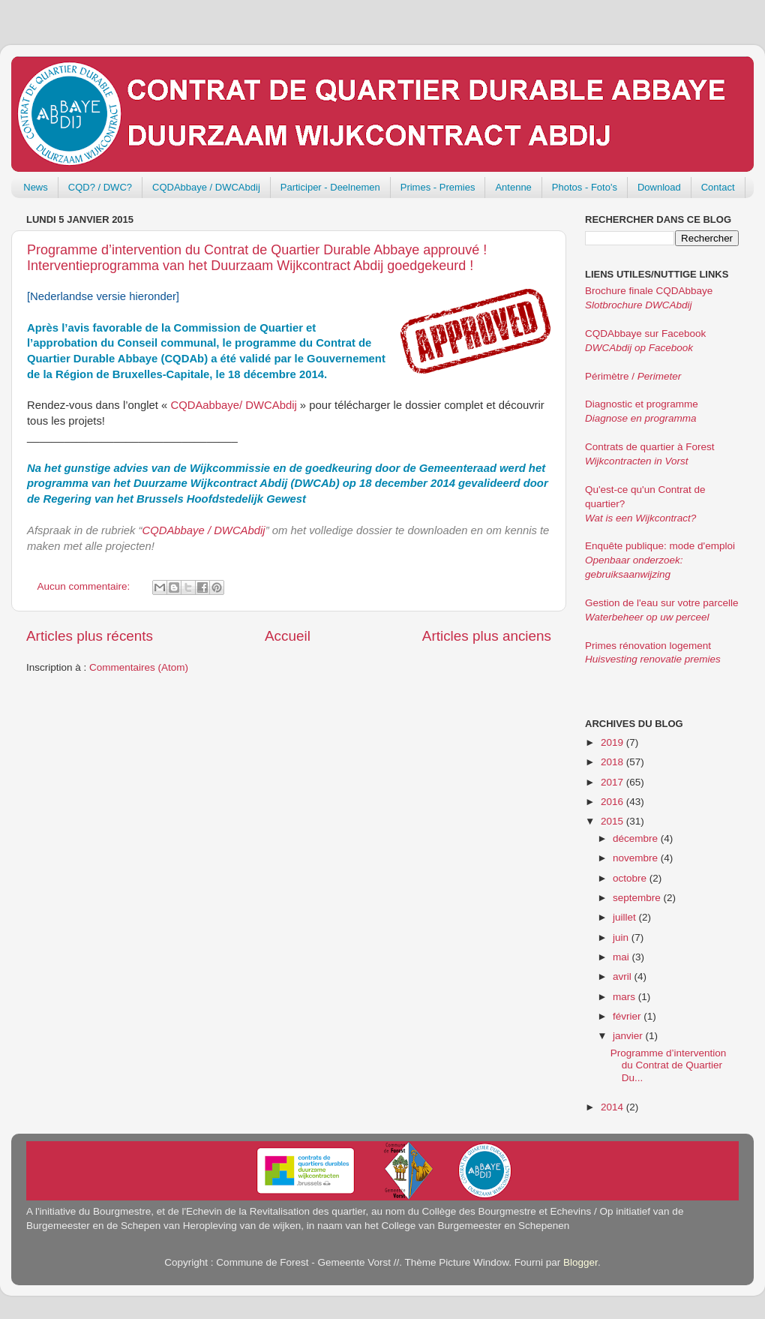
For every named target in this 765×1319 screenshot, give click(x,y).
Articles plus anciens (486, 636)
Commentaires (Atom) (138, 667)
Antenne (513, 187)
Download (659, 187)
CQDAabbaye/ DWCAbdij (233, 405)
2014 (613, 1107)
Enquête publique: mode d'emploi (660, 545)
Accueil (287, 636)
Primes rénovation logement (648, 645)
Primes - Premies (438, 187)
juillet (626, 917)
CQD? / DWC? (100, 187)
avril (623, 976)
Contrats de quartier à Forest (650, 446)
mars (625, 996)
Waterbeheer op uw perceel (647, 617)
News (35, 187)
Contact (718, 187)
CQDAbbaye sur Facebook (645, 333)
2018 (613, 762)
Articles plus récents (89, 636)
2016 (613, 801)
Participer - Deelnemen (330, 187)
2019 (613, 742)
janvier (629, 1035)
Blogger (580, 1262)
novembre (637, 858)
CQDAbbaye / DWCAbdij (206, 187)
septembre (638, 897)
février (628, 1016)
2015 (613, 821)
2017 (613, 782)
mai (622, 957)
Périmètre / (633, 376)
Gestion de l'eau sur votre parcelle (661, 602)
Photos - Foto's (584, 187)
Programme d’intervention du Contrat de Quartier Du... (668, 1065)
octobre (631, 878)
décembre (637, 838)
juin (622, 937)
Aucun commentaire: (86, 586)
